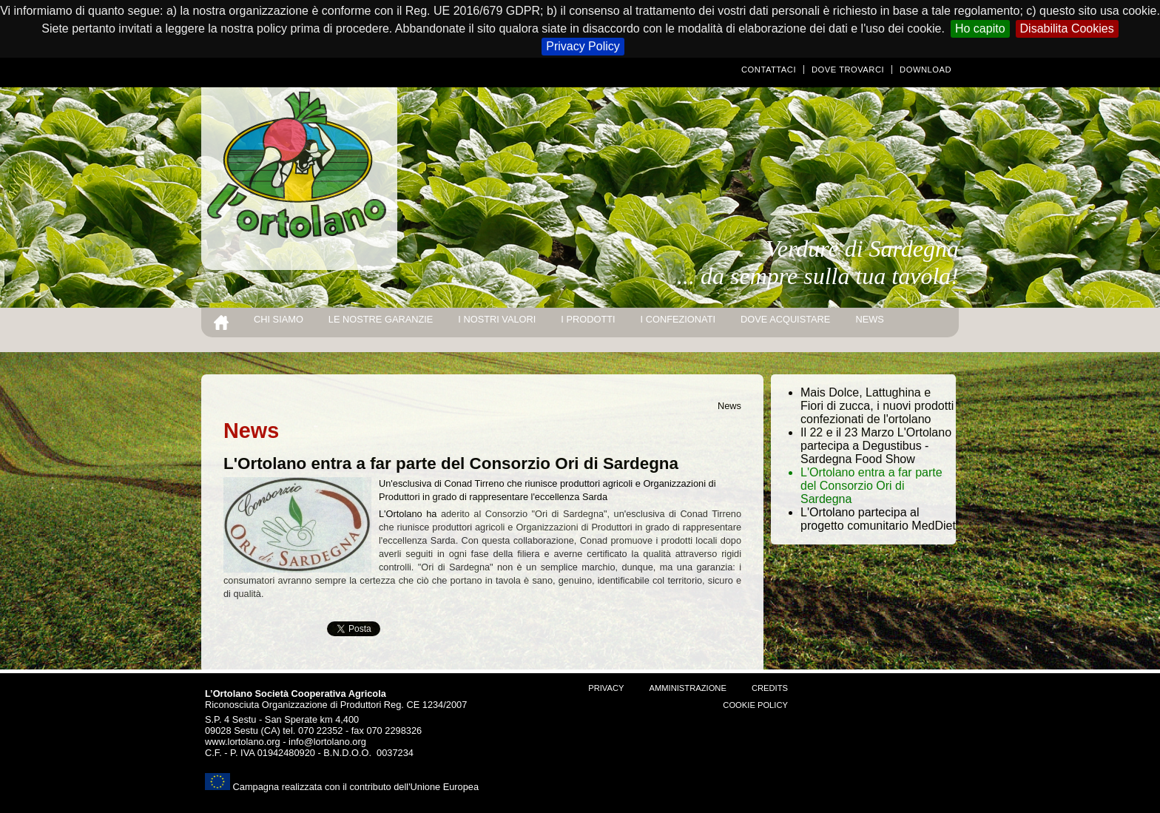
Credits (770, 688)
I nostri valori (497, 319)
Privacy (606, 688)
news (869, 319)
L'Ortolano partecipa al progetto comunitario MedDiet (878, 519)
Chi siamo (278, 319)
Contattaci (768, 69)
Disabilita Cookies (1067, 28)
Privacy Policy (583, 46)
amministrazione (687, 688)
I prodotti (588, 319)
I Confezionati (678, 319)
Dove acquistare (785, 319)
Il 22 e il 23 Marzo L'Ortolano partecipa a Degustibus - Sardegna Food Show (875, 445)
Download (925, 69)
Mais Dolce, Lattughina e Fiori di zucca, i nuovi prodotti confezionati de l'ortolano (877, 405)
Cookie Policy (755, 705)
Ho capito (980, 28)
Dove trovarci (848, 69)
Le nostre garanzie (381, 319)
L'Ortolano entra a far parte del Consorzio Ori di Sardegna (871, 485)
